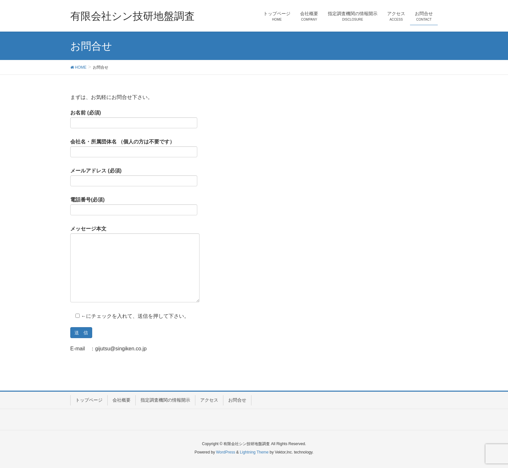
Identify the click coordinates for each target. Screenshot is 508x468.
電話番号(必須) (133, 206)
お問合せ (237, 400)
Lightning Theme (254, 452)
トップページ (89, 400)
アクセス (209, 400)
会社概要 (121, 400)
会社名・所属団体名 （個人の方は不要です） (133, 148)
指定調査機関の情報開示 (165, 400)
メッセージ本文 (135, 264)
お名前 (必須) (133, 119)
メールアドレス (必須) (133, 177)
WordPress (225, 452)
